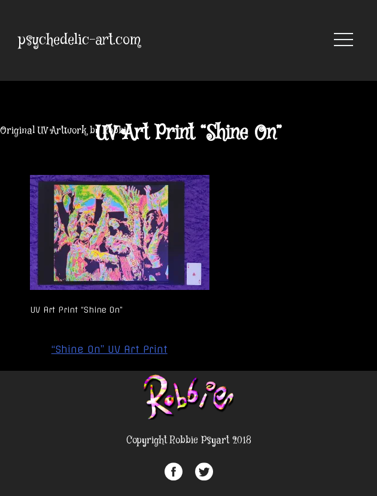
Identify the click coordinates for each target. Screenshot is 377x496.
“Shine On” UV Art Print (109, 349)
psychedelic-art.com (79, 40)
